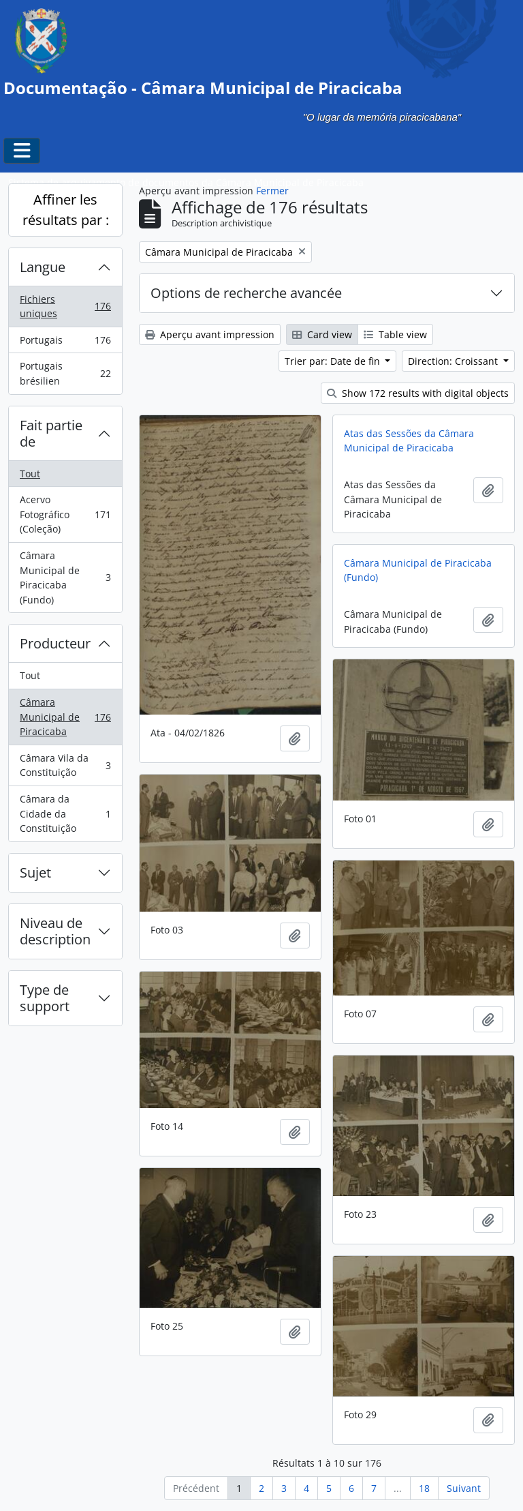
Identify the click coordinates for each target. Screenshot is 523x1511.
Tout (30, 473)
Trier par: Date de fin (334, 361)
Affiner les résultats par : (65, 209)
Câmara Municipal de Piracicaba (65, 716)
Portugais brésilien (65, 373)
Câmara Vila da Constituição (65, 765)
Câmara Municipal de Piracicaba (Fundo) (65, 577)
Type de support (44, 998)
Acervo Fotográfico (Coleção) (65, 514)
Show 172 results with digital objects (418, 393)
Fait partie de (51, 433)
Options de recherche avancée (246, 293)
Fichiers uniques (65, 306)
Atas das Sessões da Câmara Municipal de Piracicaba (409, 441)
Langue (42, 267)
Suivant (464, 1488)
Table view (395, 334)
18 (424, 1488)
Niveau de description (55, 931)
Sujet (35, 872)
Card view (322, 334)
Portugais (65, 343)
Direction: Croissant (454, 361)
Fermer (272, 190)
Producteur (55, 643)
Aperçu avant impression (209, 334)
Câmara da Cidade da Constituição (65, 813)
